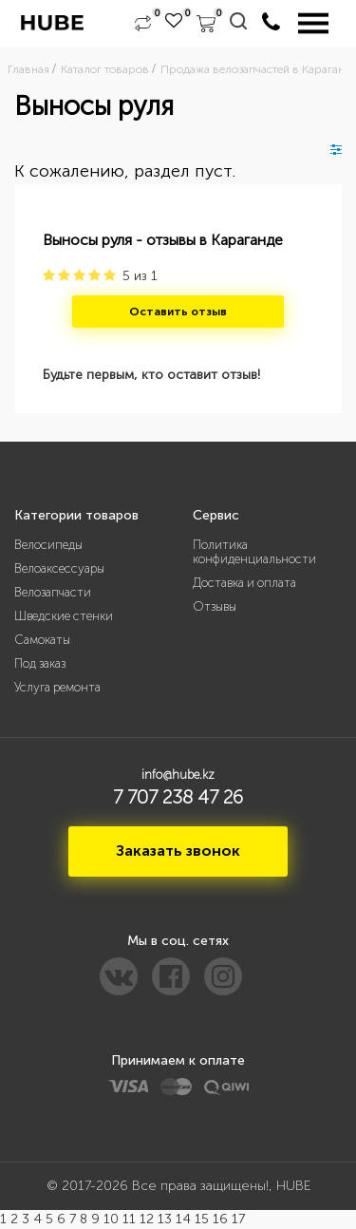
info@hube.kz (178, 774)
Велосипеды (48, 545)
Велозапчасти (52, 592)
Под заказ (40, 663)
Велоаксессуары (59, 568)
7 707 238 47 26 (178, 796)
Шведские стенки (63, 616)
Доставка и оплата (244, 583)
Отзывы (214, 606)
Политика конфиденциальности (254, 552)
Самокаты (42, 640)
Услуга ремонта (57, 687)
